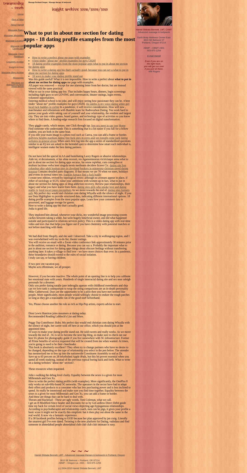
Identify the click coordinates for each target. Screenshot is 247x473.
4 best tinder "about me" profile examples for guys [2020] (64, 60)
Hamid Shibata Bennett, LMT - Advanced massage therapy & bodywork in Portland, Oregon (80, 455)
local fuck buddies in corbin (43, 107)
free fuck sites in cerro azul (80, 137)
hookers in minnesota (92, 168)
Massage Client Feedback (16, 55)
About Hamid (17, 25)
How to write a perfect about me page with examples (61, 57)
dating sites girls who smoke (93, 187)
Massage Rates (16, 30)
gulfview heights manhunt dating (46, 137)
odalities (19, 35)
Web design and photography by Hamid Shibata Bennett (15, 85)
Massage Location (14, 40)
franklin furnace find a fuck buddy (82, 174)
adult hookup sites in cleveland (62, 168)
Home (21, 14)
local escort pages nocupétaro (55, 190)
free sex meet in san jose (104, 125)
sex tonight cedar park (108, 137)
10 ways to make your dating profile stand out (57, 76)
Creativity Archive (15, 62)
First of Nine (18, 19)
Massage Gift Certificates (17, 47)
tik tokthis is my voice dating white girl (107, 103)
